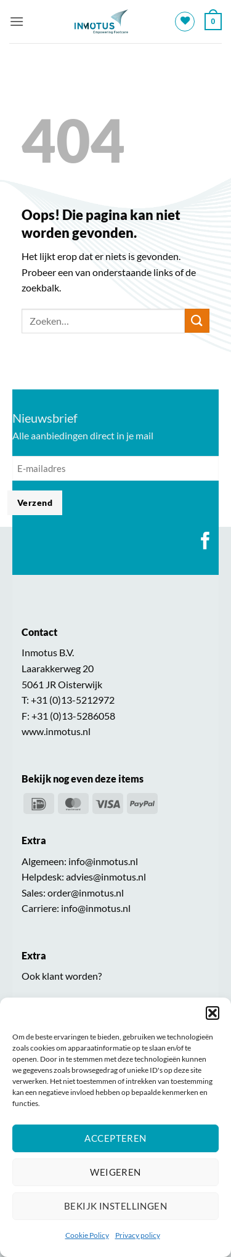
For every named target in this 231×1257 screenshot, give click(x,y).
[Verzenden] (197, 321)
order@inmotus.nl (85, 892)
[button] (212, 1013)
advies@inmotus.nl (106, 876)
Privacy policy (137, 1235)
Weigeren (115, 1172)
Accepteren (115, 1138)
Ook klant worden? (62, 976)
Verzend (34, 502)
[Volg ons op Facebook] (205, 542)
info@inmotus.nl (103, 861)
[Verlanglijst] (185, 21)
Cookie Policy (87, 1235)
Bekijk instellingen (116, 1205)
